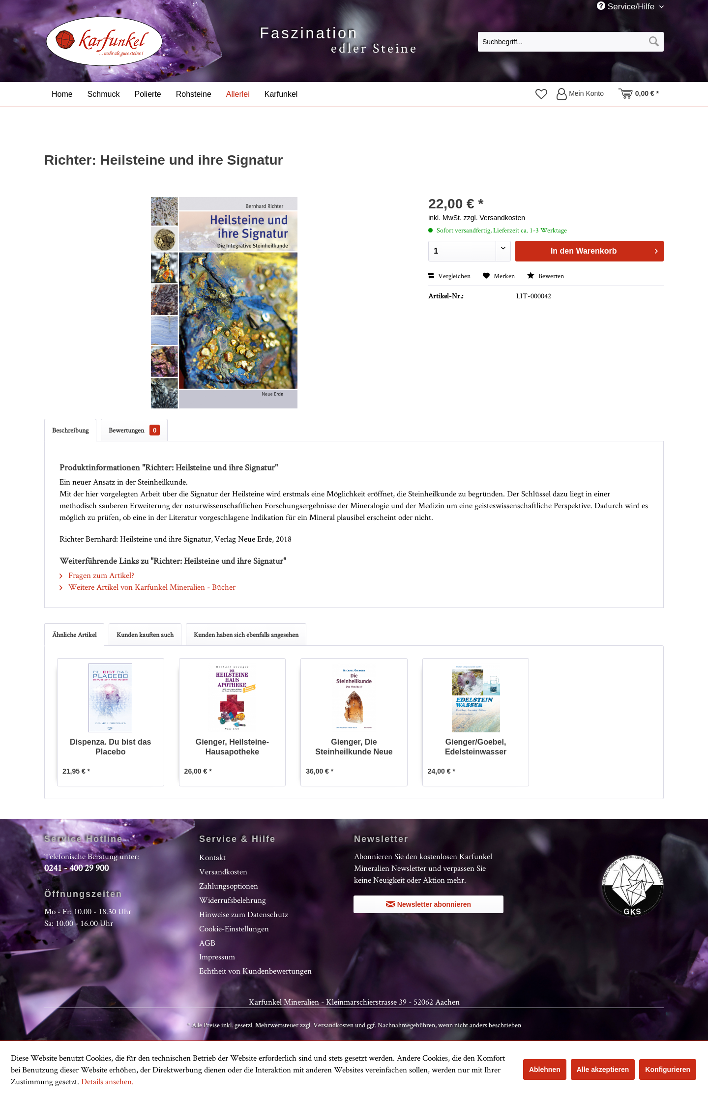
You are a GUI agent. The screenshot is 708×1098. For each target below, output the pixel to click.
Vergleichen (449, 275)
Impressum (217, 956)
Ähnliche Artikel (74, 634)
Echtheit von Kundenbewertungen (255, 970)
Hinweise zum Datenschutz (243, 914)
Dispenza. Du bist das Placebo (110, 747)
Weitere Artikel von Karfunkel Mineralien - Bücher (147, 586)
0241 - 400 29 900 (76, 868)
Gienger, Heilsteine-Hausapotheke (232, 747)
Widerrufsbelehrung (232, 900)
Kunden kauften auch (145, 634)
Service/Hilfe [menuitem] (627, 6)
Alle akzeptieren (603, 1069)
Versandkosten (223, 871)
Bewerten (545, 275)
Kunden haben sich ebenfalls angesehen (246, 634)
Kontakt (212, 857)
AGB (207, 942)
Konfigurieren (667, 1069)
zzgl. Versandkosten (494, 218)
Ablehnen (544, 1069)
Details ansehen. (107, 1081)
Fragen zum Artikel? (96, 575)
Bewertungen (134, 430)
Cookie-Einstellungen (234, 928)
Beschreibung (70, 430)
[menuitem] (571, 41)
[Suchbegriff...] (571, 42)
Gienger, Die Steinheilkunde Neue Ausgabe (353, 747)
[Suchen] (654, 42)
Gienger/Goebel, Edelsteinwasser (475, 747)
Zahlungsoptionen (228, 885)
